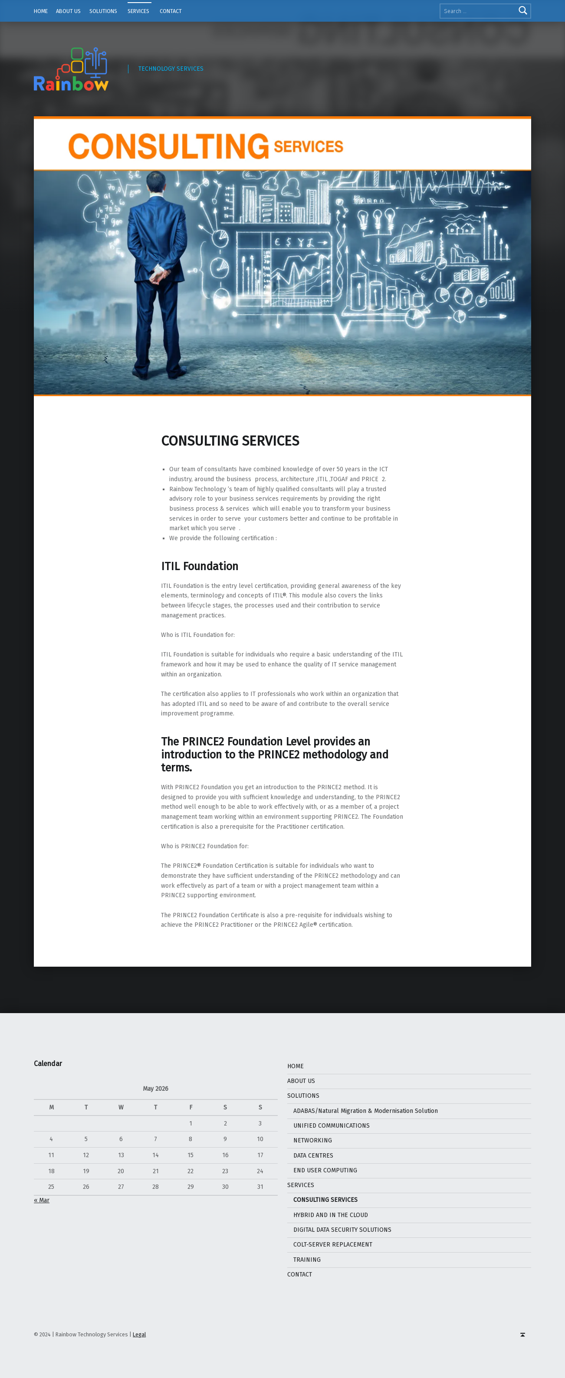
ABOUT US (68, 11)
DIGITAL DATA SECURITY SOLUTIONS (342, 1230)
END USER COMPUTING (325, 1170)
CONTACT (171, 11)
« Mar (41, 1200)
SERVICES (138, 11)
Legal (139, 1334)
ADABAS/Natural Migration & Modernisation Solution (366, 1111)
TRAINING (307, 1259)
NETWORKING (312, 1140)
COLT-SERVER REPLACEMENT (332, 1244)
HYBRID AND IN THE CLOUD (330, 1215)
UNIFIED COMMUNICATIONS (331, 1125)
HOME (41, 11)
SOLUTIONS (103, 11)
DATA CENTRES (313, 1155)
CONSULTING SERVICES (325, 1200)
